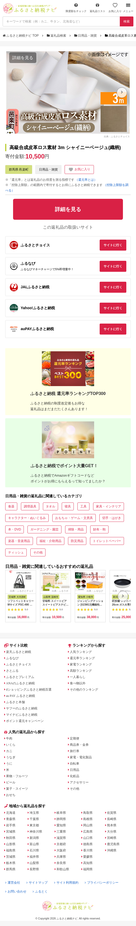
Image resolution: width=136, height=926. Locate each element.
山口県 (88, 837)
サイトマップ (37, 882)
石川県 (34, 850)
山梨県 (34, 863)
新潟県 (34, 837)
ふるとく (40, 891)
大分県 (111, 831)
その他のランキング (84, 689)
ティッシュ (16, 552)
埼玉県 (34, 812)
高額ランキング (81, 670)
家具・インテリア (108, 506)
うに (9, 763)
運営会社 (12, 882)
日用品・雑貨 (86, 35)
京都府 (61, 844)
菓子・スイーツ (17, 788)
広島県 (88, 831)
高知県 (88, 863)
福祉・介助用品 (50, 541)
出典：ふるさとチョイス (117, 136)
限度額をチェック (76, 8)
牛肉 (9, 738)
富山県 (34, 844)
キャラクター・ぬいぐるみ (27, 518)
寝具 (68, 506)
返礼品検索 (57, 35)
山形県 (10, 844)
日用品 (74, 769)
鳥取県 (88, 812)
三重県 (61, 831)
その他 (38, 552)
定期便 (74, 738)
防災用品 (77, 541)
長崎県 (111, 819)
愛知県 (61, 825)
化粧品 (74, 776)
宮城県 (10, 831)
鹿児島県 (113, 844)
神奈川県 (36, 831)
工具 (83, 506)
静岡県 (61, 819)
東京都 (34, 825)
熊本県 (111, 825)
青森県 (10, 819)
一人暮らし (78, 677)
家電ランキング (81, 664)
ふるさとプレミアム (20, 677)
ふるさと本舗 (15, 702)
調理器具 (30, 506)
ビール (10, 782)
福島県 (10, 850)
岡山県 (88, 825)
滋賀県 (61, 837)
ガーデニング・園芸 (44, 529)
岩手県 (10, 825)
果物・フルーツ (17, 776)
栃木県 (10, 863)
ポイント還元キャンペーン (25, 720)
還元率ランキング (82, 658)
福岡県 (88, 869)
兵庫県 (61, 856)
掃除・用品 (76, 529)
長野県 (34, 869)
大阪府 (61, 850)
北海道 (10, 812)
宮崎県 (111, 837)
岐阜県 (61, 812)
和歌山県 (62, 869)
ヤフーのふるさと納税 (21, 708)
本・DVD (14, 529)
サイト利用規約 (66, 882)
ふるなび (12, 658)
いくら (10, 744)
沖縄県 (111, 850)
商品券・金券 (79, 744)
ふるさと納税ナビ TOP (21, 35)
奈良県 (61, 863)
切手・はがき (111, 518)
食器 (11, 506)
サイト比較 (16, 645)
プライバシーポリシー (101, 882)
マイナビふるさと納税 (21, 714)
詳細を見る (22, 57)
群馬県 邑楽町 (19, 169)
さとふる (12, 670)
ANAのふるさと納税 (20, 683)
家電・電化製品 (81, 757)
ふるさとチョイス (18, 664)
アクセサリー (79, 782)
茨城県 (10, 856)
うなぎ (10, 757)
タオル (50, 506)
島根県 (88, 819)
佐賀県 (111, 812)
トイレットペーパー (107, 541)
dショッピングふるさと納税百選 (29, 689)
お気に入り (115, 8)
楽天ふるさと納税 (18, 651)
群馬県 (10, 869)
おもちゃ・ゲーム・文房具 (74, 518)
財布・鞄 (99, 529)
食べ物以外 (78, 683)
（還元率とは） (86, 180)
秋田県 (10, 837)
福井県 (34, 856)
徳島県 (88, 844)
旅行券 (74, 751)
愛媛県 (88, 856)
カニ (9, 751)
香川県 (88, 850)
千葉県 (34, 819)
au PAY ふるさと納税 (20, 695)
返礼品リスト (97, 8)
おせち (10, 795)
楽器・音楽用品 (19, 541)
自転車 (74, 763)
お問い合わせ (15, 891)
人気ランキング (81, 651)
